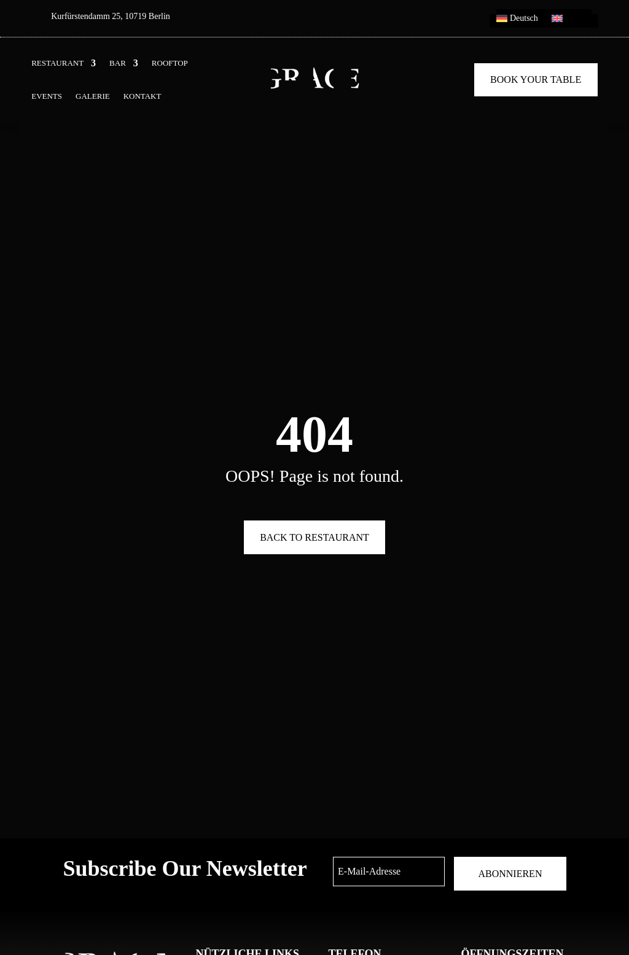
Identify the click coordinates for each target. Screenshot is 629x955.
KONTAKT (142, 96)
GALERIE (93, 96)
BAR (117, 63)
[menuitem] (517, 21)
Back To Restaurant (314, 537)
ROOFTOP (170, 63)
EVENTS (46, 96)
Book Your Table (535, 79)
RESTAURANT (57, 63)
